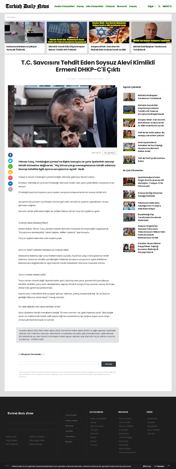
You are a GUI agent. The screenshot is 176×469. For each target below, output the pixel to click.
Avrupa (93, 445)
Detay (147, 466)
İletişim (67, 441)
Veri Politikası (12, 444)
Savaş (80, 6)
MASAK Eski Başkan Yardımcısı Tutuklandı (149, 97)
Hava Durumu (125, 418)
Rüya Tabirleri (153, 429)
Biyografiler (152, 426)
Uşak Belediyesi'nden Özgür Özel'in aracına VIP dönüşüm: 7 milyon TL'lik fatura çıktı (151, 181)
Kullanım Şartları (37, 436)
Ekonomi (122, 6)
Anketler (151, 422)
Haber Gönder (36, 444)
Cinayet (110, 6)
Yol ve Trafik (125, 422)
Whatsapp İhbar (37, 440)
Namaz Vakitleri (126, 426)
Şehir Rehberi (125, 448)
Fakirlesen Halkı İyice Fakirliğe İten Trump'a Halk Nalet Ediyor (149, 205)
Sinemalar (123, 441)
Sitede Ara (152, 418)
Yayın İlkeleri (11, 440)
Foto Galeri (69, 415)
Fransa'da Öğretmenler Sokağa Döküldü (150, 194)
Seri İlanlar (123, 445)
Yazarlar (68, 425)
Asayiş (133, 6)
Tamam (159, 466)
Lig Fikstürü (124, 433)
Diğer (151, 6)
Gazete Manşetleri (127, 452)
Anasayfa (11, 17)
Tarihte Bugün (125, 437)
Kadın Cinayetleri (64, 6)
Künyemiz (68, 436)
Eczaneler (123, 429)
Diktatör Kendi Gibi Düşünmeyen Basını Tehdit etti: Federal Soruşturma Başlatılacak (151, 109)
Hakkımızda (11, 436)
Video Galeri (70, 420)
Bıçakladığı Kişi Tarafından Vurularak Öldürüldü (149, 217)
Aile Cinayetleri (94, 6)
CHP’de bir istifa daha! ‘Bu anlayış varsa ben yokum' (151, 134)
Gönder (108, 364)
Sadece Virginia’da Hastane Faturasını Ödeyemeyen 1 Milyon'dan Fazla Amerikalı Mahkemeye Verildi (151, 232)
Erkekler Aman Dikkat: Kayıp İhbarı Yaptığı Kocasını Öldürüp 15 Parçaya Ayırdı (149, 248)
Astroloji (151, 433)
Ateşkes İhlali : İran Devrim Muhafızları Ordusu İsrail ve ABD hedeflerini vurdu (151, 122)
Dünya (93, 441)
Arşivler (67, 431)
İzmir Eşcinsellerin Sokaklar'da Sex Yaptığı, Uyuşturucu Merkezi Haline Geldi (150, 147)
